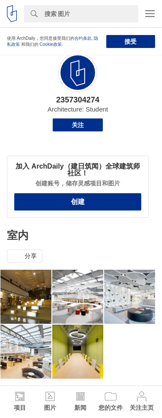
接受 (130, 41)
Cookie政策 (51, 44)
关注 (78, 124)
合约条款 (83, 38)
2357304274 (77, 100)
